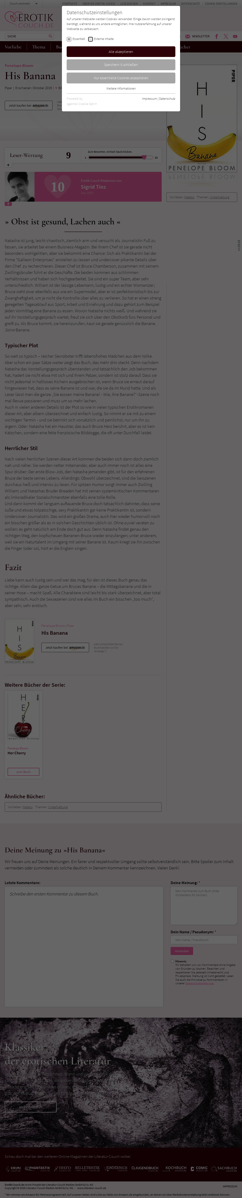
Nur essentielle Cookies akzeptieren (121, 77)
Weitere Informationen (121, 88)
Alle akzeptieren (121, 51)
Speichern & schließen (121, 64)
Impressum (149, 98)
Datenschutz (167, 98)
